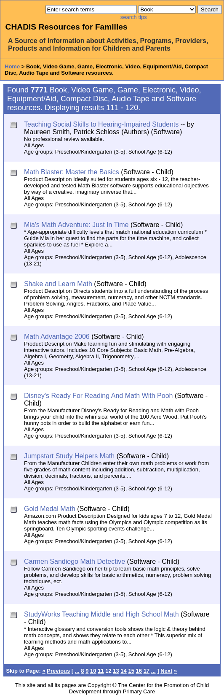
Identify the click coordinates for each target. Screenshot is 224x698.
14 (123, 671)
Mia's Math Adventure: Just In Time (76, 224)
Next (166, 671)
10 (93, 671)
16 (139, 671)
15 (131, 671)
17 (146, 671)
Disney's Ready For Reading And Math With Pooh (98, 395)
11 (101, 671)
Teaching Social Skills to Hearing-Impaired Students (101, 124)
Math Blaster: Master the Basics (71, 172)
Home (12, 66)
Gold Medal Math (49, 508)
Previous (58, 671)
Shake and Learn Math (58, 283)
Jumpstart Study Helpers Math (69, 456)
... (77, 671)
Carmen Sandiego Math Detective (74, 561)
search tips (133, 17)
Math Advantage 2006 (57, 336)
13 (116, 671)
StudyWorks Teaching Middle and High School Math (101, 614)
